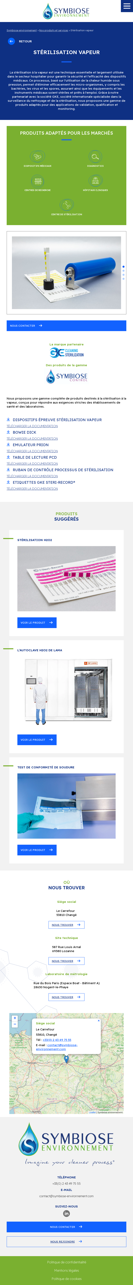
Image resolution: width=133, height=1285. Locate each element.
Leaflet (92, 1112)
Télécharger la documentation (32, 426)
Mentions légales (66, 1270)
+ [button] (15, 1018)
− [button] (15, 1025)
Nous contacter (22, 325)
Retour (20, 41)
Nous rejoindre (62, 1241)
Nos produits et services (53, 30)
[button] (123, 267)
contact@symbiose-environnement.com (57, 1047)
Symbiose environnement (22, 30)
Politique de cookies (67, 1279)
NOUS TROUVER (62, 924)
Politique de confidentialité (66, 1262)
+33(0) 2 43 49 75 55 (57, 1040)
